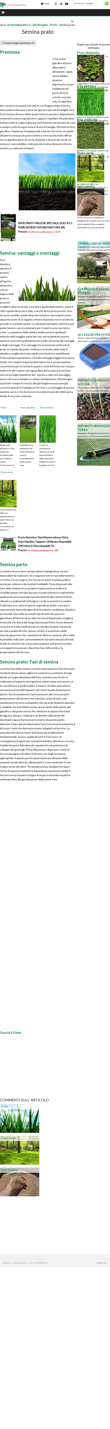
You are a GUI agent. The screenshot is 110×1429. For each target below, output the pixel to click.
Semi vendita (9, 1170)
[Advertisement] (35, 21)
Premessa (10, 52)
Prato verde (8, 1138)
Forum (45, 3)
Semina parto (13, 564)
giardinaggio (40, 24)
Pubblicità (101, 1263)
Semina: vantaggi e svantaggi (30, 253)
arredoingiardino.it (18, 24)
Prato (53, 24)
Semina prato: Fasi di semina (29, 661)
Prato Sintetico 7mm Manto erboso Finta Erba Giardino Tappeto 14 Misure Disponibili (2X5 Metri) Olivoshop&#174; (44, 542)
